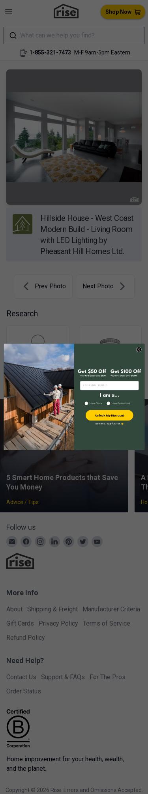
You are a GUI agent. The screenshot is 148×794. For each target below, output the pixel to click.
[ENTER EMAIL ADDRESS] (109, 385)
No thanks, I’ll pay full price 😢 (109, 424)
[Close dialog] (138, 349)
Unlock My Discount (109, 415)
